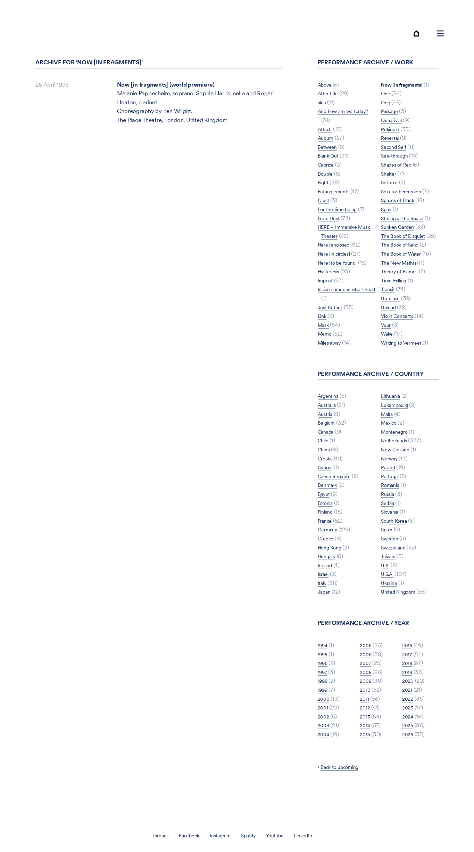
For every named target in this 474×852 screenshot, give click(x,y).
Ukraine (390, 606)
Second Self (396, 143)
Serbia (389, 526)
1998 (324, 704)
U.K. (386, 589)
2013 (366, 740)
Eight (324, 188)
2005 (366, 669)
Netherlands (396, 464)
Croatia (327, 482)
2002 (324, 740)
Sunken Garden (400, 233)
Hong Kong (332, 571)
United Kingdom (401, 615)
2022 (408, 722)
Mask (325, 331)
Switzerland (396, 571)
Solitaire (391, 179)
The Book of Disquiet (407, 242)
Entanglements (337, 197)
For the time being (341, 215)
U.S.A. (389, 598)
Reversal (392, 135)
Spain (388, 553)
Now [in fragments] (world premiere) (166, 90)
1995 (324, 678)
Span (387, 206)
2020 (408, 704)
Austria (327, 437)
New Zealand (398, 473)
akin (323, 108)
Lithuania (392, 420)
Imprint (327, 286)
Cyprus (327, 491)
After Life (330, 99)
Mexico (390, 446)
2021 (408, 713)
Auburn (327, 143)
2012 (365, 731)
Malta (388, 437)
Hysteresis (331, 277)
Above (326, 90)
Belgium (328, 446)
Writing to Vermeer (405, 357)
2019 (408, 695)
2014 (366, 749)
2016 (408, 669)
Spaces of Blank (401, 197)
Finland (327, 535)
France (326, 544)
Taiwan (390, 580)
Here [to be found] (341, 268)
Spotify (251, 835)
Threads (150, 835)
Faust (325, 206)
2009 (366, 704)
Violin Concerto (401, 331)
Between (329, 153)
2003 (324, 749)
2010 (366, 713)
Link (323, 322)
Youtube (281, 835)
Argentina (330, 420)
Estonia (327, 526)
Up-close (392, 313)
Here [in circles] (337, 259)
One (386, 90)
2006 (366, 678)
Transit (389, 304)
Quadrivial (394, 117)
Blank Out (330, 162)
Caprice (328, 170)
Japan (325, 615)
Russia (389, 517)
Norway (391, 482)
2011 (365, 722)
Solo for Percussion (405, 188)
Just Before (332, 313)
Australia (329, 428)
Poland (389, 491)
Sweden (391, 562)
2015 (365, 758)
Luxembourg (397, 428)
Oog (386, 99)
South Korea (396, 544)
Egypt (325, 517)
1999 (324, 713)
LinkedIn (313, 835)
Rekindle (392, 126)
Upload (390, 322)
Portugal (391, 500)
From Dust (331, 224)
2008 (366, 695)
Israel (325, 598)
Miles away (332, 348)
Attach (326, 135)
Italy (323, 606)
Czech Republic (338, 500)
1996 (324, 687)
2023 (408, 731)
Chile (324, 464)
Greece (327, 562)
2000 (324, 722)
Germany (329, 553)
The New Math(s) (402, 277)
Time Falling (396, 295)
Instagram (219, 835)
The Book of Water (404, 268)
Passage (391, 108)
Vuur (386, 339)
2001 (324, 731)
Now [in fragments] (343, 357)
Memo (326, 339)
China (325, 473)
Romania (392, 509)
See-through (397, 153)
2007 (366, 687)
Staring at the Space (406, 215)
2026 (408, 758)
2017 (408, 678)
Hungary (329, 580)
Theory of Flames (403, 286)
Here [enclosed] (338, 251)
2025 (408, 749)
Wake (388, 348)
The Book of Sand (403, 259)
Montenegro (397, 455)
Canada (328, 455)
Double (327, 179)
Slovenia (391, 535)
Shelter (390, 170)
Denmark (329, 509)
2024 (408, 740)
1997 (324, 695)
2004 (324, 758)
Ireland (326, 589)
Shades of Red (399, 162)
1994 (324, 669)
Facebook (183, 835)
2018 (408, 687)
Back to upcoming (343, 790)
